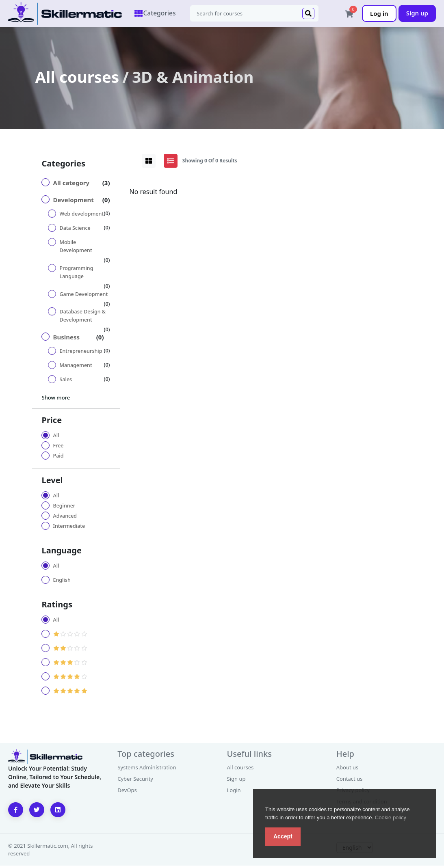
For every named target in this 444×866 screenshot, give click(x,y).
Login (234, 790)
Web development (82, 214)
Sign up (417, 13)
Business (66, 337)
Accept (282, 836)
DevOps (127, 790)
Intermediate (69, 526)
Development (73, 200)
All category (71, 183)
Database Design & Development (83, 316)
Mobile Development (76, 246)
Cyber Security (135, 779)
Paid (58, 456)
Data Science (75, 228)
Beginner (64, 506)
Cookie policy (390, 817)
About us (347, 767)
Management (76, 365)
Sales (66, 379)
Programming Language (76, 272)
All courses (77, 77)
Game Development (84, 294)
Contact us (349, 779)
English (62, 580)
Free (58, 446)
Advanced (65, 516)
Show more (56, 398)
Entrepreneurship (81, 351)
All (56, 435)
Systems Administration (146, 767)
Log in (379, 13)
